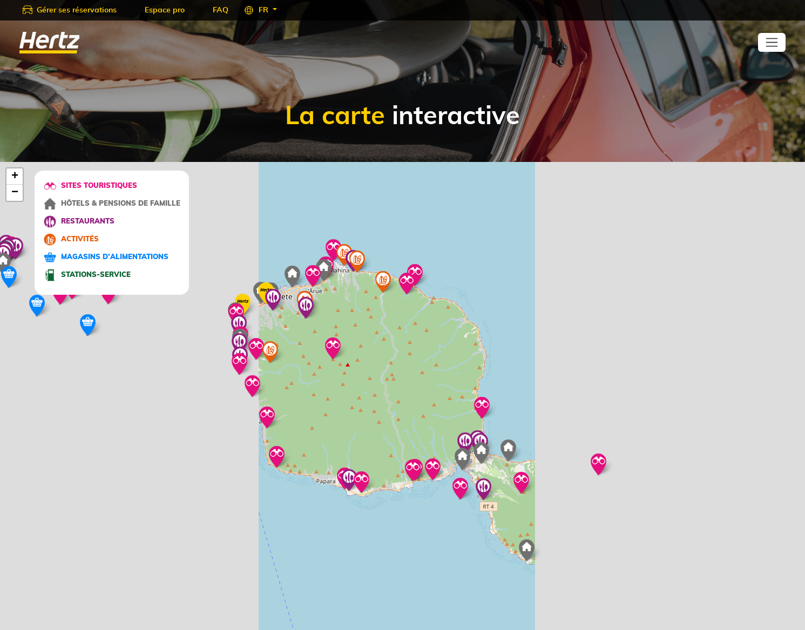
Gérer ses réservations (77, 10)
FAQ (220, 10)
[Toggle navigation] (772, 42)
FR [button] (264, 10)
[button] (240, 364)
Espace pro (165, 10)
